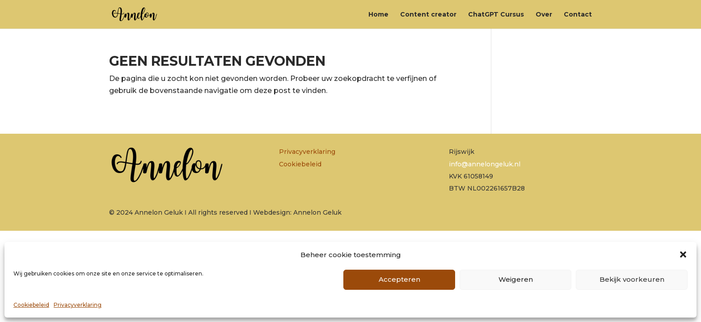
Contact (578, 14)
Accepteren (399, 279)
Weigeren (515, 279)
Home (378, 14)
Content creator (428, 14)
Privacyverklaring (77, 304)
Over (544, 14)
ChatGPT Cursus (496, 14)
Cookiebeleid (31, 304)
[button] (683, 254)
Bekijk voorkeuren (632, 279)
